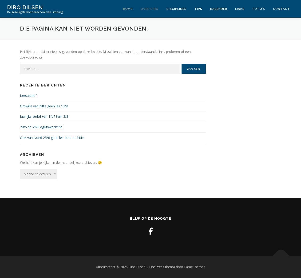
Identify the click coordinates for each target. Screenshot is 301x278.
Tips (198, 9)
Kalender (218, 9)
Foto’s (259, 9)
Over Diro (149, 9)
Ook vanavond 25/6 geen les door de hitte (52, 137)
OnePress (156, 267)
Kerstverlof (28, 95)
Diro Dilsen (25, 7)
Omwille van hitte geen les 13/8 (44, 106)
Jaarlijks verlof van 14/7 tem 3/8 (44, 116)
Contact (281, 9)
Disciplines (176, 9)
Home (128, 9)
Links (240, 9)
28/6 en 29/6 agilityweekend (41, 127)
